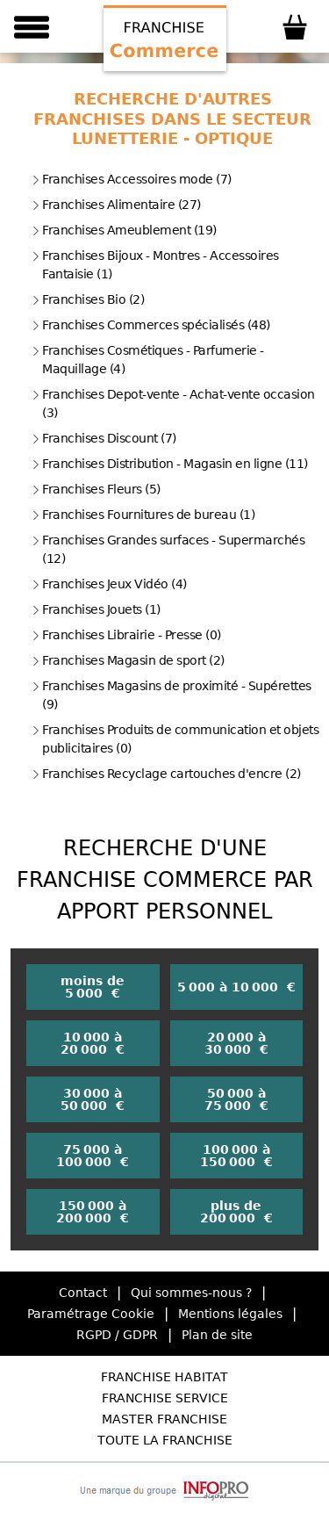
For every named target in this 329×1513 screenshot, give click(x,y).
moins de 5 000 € (93, 987)
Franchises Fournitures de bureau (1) (143, 515)
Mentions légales (230, 1314)
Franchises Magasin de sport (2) (128, 660)
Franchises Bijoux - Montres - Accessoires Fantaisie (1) (155, 265)
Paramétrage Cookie (90, 1314)
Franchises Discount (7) (104, 438)
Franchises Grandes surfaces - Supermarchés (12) (168, 549)
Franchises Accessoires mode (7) (132, 179)
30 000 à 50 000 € (93, 1099)
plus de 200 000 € (236, 1212)
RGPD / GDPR (117, 1335)
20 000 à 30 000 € (236, 1043)
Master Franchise (164, 1419)
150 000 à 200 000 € (92, 1212)
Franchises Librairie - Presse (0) (126, 635)
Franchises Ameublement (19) (124, 230)
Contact (83, 1293)
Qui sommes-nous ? (191, 1293)
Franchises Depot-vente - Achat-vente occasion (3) (173, 403)
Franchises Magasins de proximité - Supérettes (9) (171, 695)
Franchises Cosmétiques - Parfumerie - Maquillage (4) (148, 359)
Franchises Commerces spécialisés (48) (151, 325)
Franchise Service (165, 1398)
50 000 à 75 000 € (236, 1099)
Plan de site (217, 1335)
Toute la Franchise (164, 1440)
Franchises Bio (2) (88, 299)
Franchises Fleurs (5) (96, 489)
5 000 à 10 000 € (236, 987)
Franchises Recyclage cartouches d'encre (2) (166, 774)
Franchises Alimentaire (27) (116, 205)
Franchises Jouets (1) (96, 609)
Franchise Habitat (164, 1377)
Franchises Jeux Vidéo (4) (109, 584)
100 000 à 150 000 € (236, 1155)
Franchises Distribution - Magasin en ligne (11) (170, 464)
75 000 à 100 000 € (92, 1155)
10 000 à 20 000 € (93, 1043)
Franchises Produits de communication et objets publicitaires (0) (175, 739)
